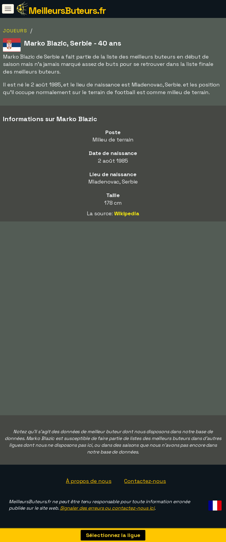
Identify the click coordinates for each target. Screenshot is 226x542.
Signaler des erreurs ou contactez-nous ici (107, 508)
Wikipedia (126, 213)
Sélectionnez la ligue (113, 535)
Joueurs (15, 31)
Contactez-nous (145, 481)
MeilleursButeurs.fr (67, 10)
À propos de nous (88, 481)
